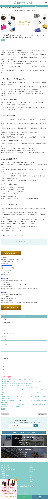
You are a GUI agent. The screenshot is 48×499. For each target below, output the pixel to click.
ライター (3, 347)
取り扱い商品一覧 (5, 465)
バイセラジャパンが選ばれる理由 (8, 469)
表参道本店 (12, 6)
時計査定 (30, 475)
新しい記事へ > (42, 414)
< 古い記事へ (5, 414)
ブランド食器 (4, 344)
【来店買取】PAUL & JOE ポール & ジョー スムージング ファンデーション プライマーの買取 (21, 381)
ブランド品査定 (31, 473)
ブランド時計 (4, 341)
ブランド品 (4, 339)
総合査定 (30, 465)
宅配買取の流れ (5, 477)
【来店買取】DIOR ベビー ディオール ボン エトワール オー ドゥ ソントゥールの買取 (19, 387)
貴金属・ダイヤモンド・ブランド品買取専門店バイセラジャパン (22, 493)
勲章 (2, 352)
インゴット (4, 319)
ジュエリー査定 (31, 467)
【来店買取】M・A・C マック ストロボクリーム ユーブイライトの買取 (16, 383)
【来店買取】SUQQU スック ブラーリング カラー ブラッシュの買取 (15, 385)
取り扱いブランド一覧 (6, 467)
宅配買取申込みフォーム (7, 274)
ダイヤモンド (4, 336)
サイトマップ (31, 481)
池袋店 (36, 6)
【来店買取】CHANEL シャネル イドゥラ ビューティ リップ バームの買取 (17, 379)
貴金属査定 (31, 471)
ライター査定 (31, 479)
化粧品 (3, 39)
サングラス (4, 325)
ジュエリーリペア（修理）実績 (8, 333)
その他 (3, 369)
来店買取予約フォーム (7, 265)
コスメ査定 (31, 477)
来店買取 (3, 473)
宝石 (2, 361)
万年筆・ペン (4, 350)
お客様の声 (4, 471)
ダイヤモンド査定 (32, 469)
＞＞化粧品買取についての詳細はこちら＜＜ (12, 235)
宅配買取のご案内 (5, 475)
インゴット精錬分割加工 (6, 322)
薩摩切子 (3, 363)
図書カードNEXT (5, 358)
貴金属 (3, 366)
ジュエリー (4, 330)
